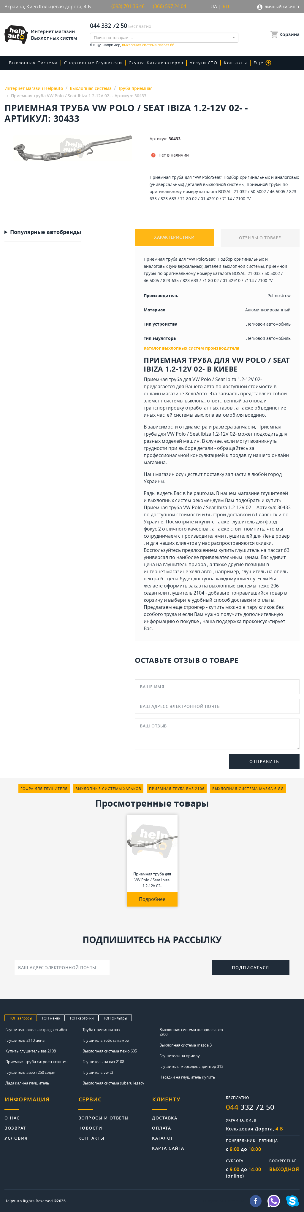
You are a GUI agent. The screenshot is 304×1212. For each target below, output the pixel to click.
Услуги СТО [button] (202, 62)
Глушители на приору (179, 1055)
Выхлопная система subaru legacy (113, 1082)
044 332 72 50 (108, 25)
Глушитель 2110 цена (25, 1040)
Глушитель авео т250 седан (30, 1072)
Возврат (15, 1126)
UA (213, 6)
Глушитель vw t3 (98, 1072)
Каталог (163, 1136)
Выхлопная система (33, 62)
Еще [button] (260, 62)
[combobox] (164, 37)
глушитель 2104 (186, 592)
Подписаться (250, 967)
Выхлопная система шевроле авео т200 (191, 1032)
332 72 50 (250, 1106)
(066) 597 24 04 (169, 6)
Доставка (164, 1116)
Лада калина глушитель (27, 1082)
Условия (16, 1136)
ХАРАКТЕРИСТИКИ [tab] (174, 237)
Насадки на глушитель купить (187, 1076)
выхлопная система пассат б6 (148, 44)
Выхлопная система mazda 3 (185, 1044)
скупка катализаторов (155, 62)
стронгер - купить (204, 606)
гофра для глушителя (44, 788)
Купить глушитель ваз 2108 (30, 1050)
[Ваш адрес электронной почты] (62, 967)
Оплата (161, 1126)
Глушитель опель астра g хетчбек (36, 1029)
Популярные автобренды (45, 232)
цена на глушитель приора (175, 564)
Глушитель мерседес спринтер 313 (191, 1066)
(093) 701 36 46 (128, 6)
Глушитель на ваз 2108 (103, 1061)
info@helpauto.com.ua (223, 1201)
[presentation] (160, 966)
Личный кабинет (282, 6)
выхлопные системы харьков (108, 788)
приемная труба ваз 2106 (177, 788)
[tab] (41, 1102)
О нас (12, 1116)
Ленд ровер (276, 535)
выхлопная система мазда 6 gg (248, 788)
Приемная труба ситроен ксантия (36, 1061)
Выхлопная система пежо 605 (110, 1050)
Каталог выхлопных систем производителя (191, 348)
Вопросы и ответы (103, 1116)
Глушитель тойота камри (106, 1040)
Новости (90, 1126)
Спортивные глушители (93, 62)
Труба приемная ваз (101, 1029)
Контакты (233, 62)
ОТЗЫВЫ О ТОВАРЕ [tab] (260, 237)
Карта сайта (168, 1146)
